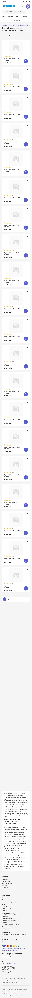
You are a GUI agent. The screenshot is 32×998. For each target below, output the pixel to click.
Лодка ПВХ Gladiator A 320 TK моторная (12, 170)
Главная (4, 25)
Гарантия (17, 16)
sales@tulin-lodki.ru (12, 963)
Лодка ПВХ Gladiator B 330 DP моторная (12, 337)
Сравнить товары (7, 897)
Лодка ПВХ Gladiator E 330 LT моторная (12, 364)
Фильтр (8, 35)
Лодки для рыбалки (7, 918)
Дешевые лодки (6, 929)
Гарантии (4, 910)
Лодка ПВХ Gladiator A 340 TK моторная (12, 226)
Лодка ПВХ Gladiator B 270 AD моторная (12, 87)
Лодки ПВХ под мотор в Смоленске (18, 25)
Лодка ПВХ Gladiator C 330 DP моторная (12, 420)
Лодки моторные (7, 879)
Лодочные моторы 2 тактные (10, 924)
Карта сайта (5, 890)
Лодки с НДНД (6, 887)
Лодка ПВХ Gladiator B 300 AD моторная (12, 115)
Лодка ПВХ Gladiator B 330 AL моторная (12, 392)
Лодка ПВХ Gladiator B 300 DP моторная (12, 198)
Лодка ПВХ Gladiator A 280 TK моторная (12, 59)
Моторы (4, 885)
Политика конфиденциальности (11, 982)
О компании (5, 900)
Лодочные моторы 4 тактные (10, 927)
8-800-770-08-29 (23, 6)
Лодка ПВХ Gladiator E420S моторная (11, 475)
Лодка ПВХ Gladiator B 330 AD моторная (12, 309)
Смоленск (5, 1)
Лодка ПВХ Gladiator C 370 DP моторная (12, 586)
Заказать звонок (7, 942)
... (30, 16)
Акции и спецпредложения (9, 902)
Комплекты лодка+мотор (9, 892)
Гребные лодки (6, 881)
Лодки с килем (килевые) (9, 920)
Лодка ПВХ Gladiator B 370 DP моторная (12, 448)
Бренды (25, 16)
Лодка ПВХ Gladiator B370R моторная (11, 142)
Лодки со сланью (7, 922)
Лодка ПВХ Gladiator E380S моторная (11, 253)
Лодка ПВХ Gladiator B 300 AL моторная (12, 281)
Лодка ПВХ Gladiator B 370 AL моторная (12, 531)
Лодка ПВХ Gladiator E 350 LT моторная (12, 503)
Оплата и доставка (7, 16)
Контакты (5, 906)
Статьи (4, 904)
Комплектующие (7, 883)
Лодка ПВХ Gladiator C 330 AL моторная (12, 559)
